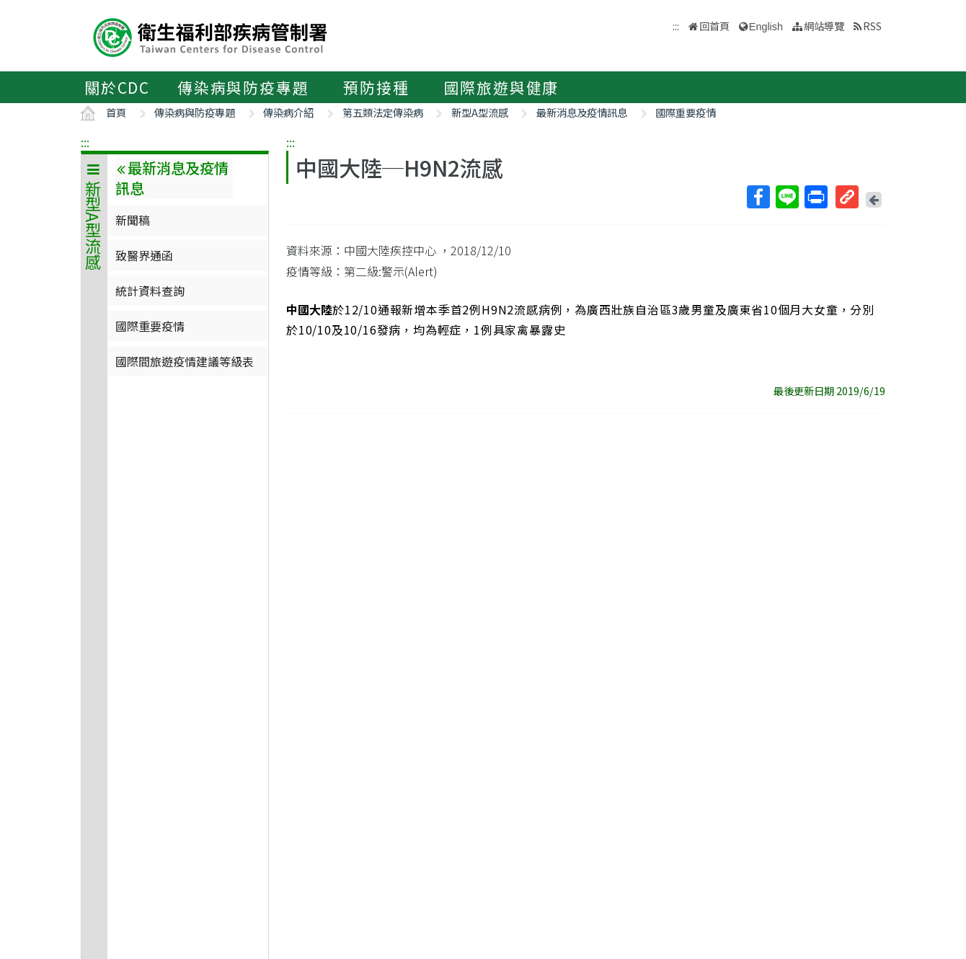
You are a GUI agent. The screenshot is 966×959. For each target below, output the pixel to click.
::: (85, 142)
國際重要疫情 (685, 112)
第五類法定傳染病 (382, 112)
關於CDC (117, 87)
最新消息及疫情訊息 (581, 112)
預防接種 (376, 87)
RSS (872, 25)
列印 (815, 196)
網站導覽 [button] (824, 25)
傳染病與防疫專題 (243, 87)
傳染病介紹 (288, 112)
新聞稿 (132, 220)
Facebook (757, 196)
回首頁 (714, 25)
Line (786, 196)
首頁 (116, 112)
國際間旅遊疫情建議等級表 (184, 361)
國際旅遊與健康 (501, 87)
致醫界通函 (144, 255)
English (766, 26)
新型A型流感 (479, 112)
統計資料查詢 (150, 290)
